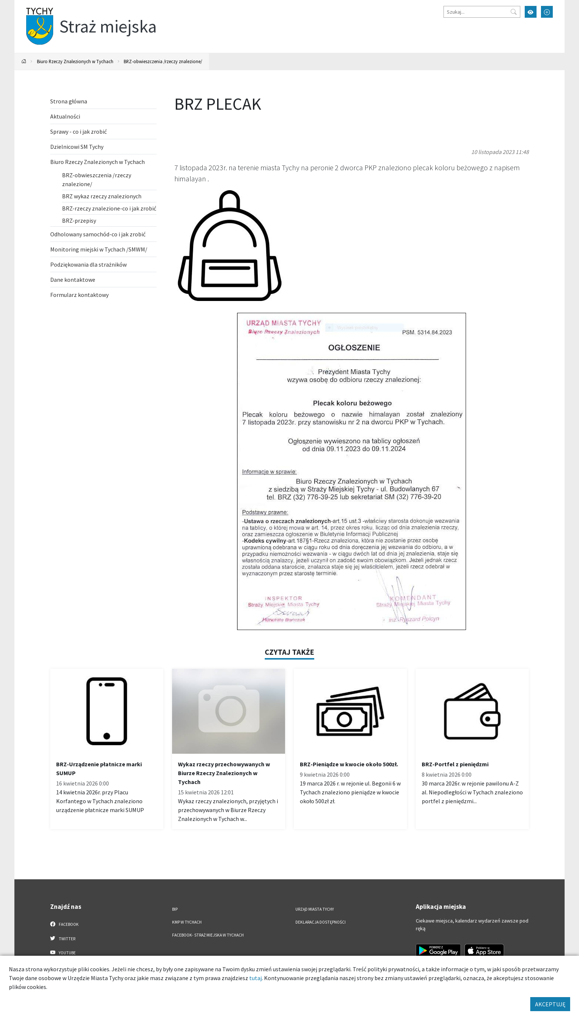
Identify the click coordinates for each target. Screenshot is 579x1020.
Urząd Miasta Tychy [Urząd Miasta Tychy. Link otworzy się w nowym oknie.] (314, 909)
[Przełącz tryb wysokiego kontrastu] (531, 12)
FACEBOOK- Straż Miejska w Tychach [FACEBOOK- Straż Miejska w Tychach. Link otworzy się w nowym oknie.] (208, 935)
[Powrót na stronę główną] (24, 61)
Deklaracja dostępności (320, 922)
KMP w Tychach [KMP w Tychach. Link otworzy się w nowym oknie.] (187, 922)
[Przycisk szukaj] (513, 12)
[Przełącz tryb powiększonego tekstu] (547, 12)
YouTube (63, 952)
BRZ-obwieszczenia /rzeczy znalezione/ (163, 61)
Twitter (62, 938)
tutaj (255, 978)
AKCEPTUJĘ (550, 1004)
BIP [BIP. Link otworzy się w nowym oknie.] (175, 909)
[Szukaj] (481, 12)
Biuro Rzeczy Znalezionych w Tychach (75, 61)
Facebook (64, 924)
